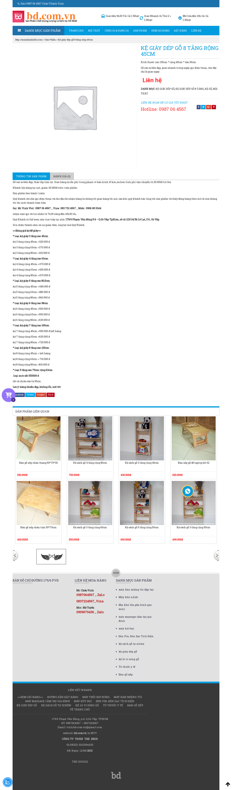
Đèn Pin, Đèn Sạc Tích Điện (136, 636)
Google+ (41, 394)
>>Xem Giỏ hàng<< (30, 697)
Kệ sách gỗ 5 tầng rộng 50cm (142, 527)
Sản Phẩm (140, 30)
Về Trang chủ (80, 709)
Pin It (50, 394)
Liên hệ (196, 30)
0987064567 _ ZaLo (90, 595)
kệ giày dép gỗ (165, 88)
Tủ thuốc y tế (127, 666)
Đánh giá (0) (61, 176)
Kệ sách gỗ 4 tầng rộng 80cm (90, 462)
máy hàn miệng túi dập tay (136, 589)
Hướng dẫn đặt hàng (62, 697)
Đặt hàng (180, 30)
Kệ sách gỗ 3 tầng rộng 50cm (193, 527)
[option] (51, 556)
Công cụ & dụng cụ (117, 30)
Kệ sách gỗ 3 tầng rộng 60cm (90, 527)
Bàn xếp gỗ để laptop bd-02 (193, 462)
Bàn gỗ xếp (126, 674)
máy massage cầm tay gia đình (47, 701)
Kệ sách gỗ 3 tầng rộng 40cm (142, 462)
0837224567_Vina (89, 601)
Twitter (30, 394)
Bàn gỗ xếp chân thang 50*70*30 (38, 462)
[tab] (31, 176)
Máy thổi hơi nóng (96, 697)
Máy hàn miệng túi (128, 697)
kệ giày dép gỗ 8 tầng (189, 88)
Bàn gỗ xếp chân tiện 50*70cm (38, 527)
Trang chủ (76, 30)
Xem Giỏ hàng (160, 30)
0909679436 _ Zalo (90, 612)
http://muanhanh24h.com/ (29, 39)
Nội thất (94, 30)
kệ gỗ (208, 88)
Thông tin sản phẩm (31, 176)
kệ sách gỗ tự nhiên (131, 643)
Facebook (18, 394)
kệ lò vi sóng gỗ (129, 659)
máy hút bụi (126, 628)
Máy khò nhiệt (128, 597)
